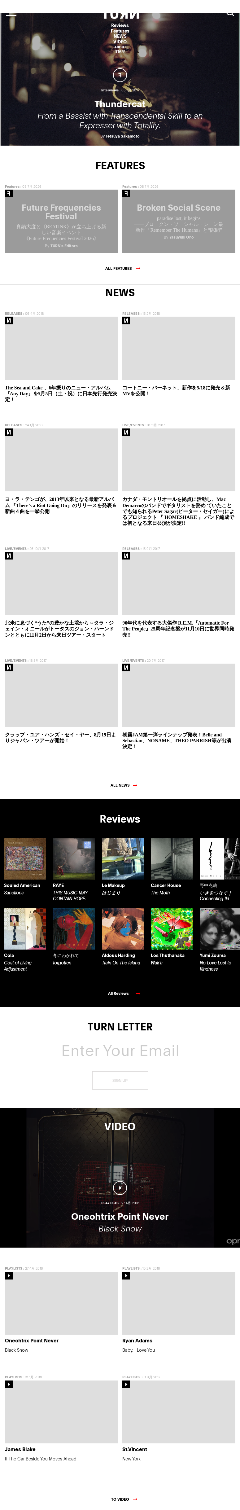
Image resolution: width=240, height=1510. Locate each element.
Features (120, 31)
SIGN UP (120, 1077)
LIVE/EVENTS (133, 421)
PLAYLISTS (13, 1265)
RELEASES (13, 310)
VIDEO (120, 42)
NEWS (120, 36)
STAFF (120, 51)
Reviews (120, 25)
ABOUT (120, 47)
